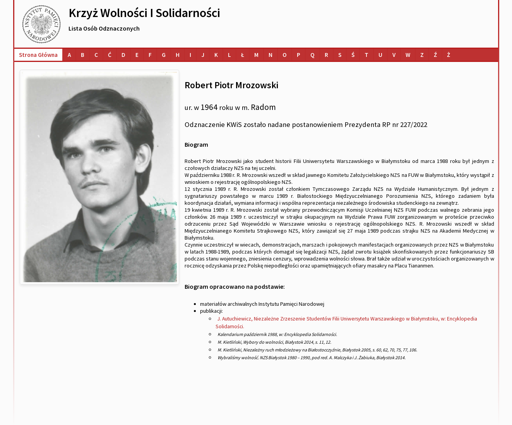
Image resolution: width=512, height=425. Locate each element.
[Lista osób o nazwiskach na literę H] (177, 55)
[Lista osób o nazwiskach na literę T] (366, 55)
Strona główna (38, 54)
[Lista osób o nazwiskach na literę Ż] (448, 55)
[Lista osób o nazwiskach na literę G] (163, 55)
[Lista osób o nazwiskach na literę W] (408, 55)
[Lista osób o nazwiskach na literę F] (150, 55)
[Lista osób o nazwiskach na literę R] (326, 55)
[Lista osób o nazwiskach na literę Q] (312, 55)
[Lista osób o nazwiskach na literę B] (82, 55)
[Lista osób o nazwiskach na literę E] (137, 55)
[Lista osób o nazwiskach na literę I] (190, 55)
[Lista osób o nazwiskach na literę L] (229, 55)
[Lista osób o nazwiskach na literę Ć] (109, 55)
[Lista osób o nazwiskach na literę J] (203, 55)
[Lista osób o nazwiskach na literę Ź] (435, 55)
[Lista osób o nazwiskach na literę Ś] (353, 55)
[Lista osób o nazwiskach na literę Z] (422, 55)
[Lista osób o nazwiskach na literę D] (123, 55)
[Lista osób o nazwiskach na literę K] (216, 55)
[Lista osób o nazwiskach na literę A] (69, 55)
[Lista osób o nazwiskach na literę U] (380, 55)
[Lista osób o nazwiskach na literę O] (284, 55)
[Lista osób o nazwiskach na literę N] (270, 55)
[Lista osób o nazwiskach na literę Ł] (242, 55)
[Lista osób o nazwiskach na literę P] (298, 55)
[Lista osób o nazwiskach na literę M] (256, 55)
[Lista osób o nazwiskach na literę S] (340, 55)
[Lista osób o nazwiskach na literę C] (96, 55)
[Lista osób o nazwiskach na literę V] (394, 55)
